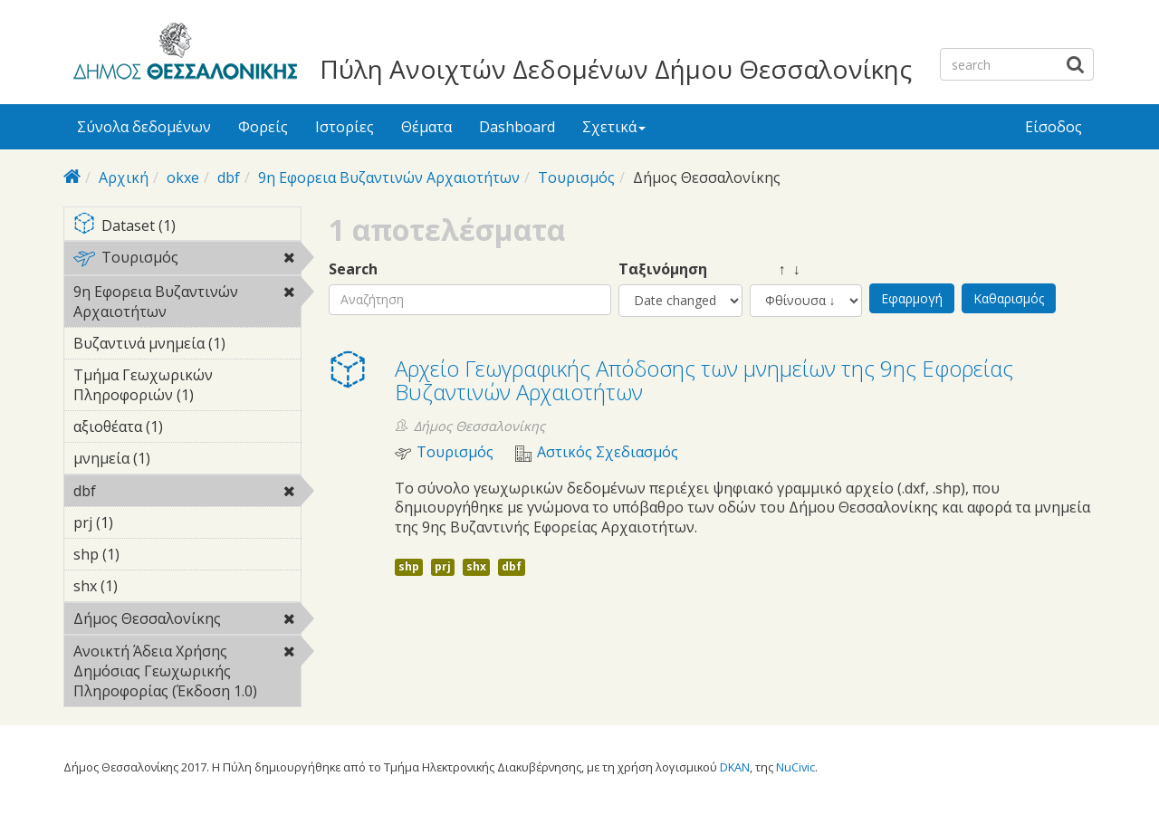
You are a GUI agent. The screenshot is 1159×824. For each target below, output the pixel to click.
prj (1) (141, 522)
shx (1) (145, 586)
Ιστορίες (344, 127)
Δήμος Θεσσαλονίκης (187, 621)
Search (353, 269)
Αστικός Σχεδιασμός (607, 452)
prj (443, 566)
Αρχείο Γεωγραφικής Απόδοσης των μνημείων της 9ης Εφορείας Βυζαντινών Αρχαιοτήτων (704, 380)
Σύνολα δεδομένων (144, 127)
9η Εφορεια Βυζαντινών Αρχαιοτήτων (389, 177)
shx (476, 566)
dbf (228, 177)
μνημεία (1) (178, 458)
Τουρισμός (576, 177)
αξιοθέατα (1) (187, 429)
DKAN (735, 767)
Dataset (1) (187, 227)
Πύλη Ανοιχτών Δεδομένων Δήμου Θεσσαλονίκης (616, 68)
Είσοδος (1053, 127)
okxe (183, 177)
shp (408, 566)
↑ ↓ (775, 269)
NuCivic (795, 767)
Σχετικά (614, 127)
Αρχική (123, 177)
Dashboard (517, 127)
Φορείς (263, 127)
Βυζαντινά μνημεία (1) (187, 346)
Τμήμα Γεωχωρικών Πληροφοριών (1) (187, 387)
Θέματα (426, 127)
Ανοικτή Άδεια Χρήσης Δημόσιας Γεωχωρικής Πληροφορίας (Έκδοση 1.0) (187, 673)
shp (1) (147, 554)
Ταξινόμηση (662, 269)
